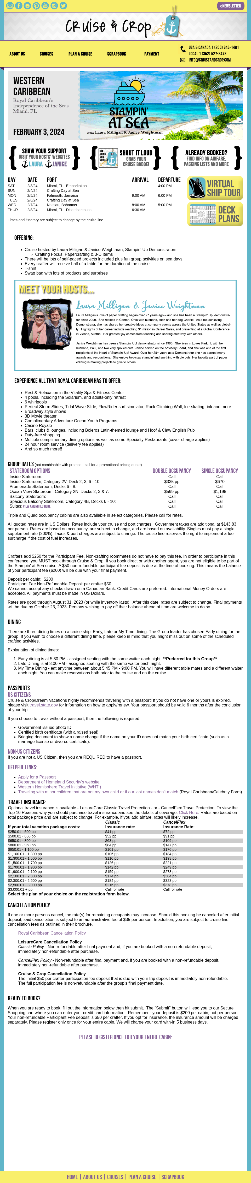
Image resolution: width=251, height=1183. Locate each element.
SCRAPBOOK (173, 1177)
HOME (72, 1177)
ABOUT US (92, 1177)
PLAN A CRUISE (141, 1177)
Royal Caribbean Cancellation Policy (52, 933)
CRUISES (114, 1177)
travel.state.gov (44, 705)
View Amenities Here (36, 506)
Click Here (188, 812)
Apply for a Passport (37, 777)
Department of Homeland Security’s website (59, 782)
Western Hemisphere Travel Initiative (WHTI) (59, 787)
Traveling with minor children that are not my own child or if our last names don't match (98, 792)
